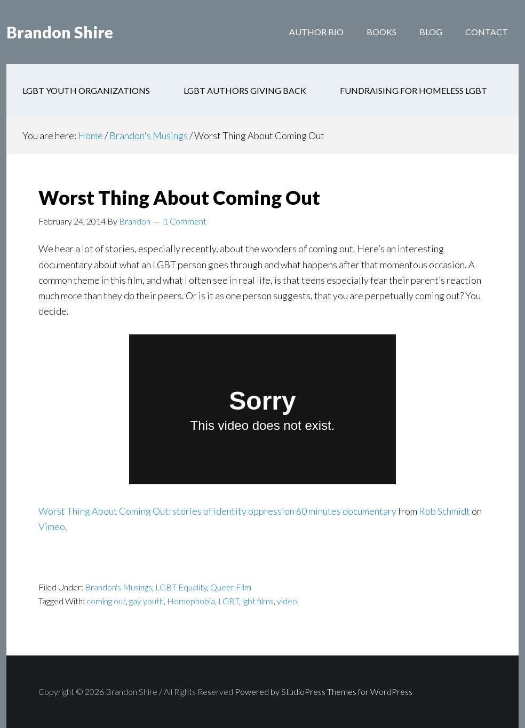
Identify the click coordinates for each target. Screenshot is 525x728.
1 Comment (184, 221)
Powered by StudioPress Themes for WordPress (323, 691)
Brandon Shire (59, 32)
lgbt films (258, 601)
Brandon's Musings (118, 587)
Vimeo (51, 526)
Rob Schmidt (444, 511)
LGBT (228, 601)
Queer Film (230, 587)
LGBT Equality (181, 587)
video (287, 601)
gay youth (146, 601)
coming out (106, 601)
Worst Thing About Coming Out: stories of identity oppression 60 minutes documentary (217, 511)
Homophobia (191, 601)
